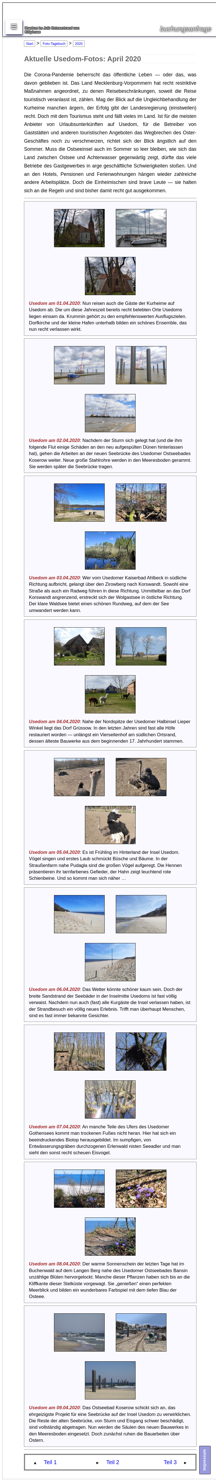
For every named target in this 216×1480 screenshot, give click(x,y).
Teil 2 (112, 1462)
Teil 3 (170, 1462)
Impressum (204, 1459)
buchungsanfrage (185, 28)
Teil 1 (50, 1462)
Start (29, 44)
